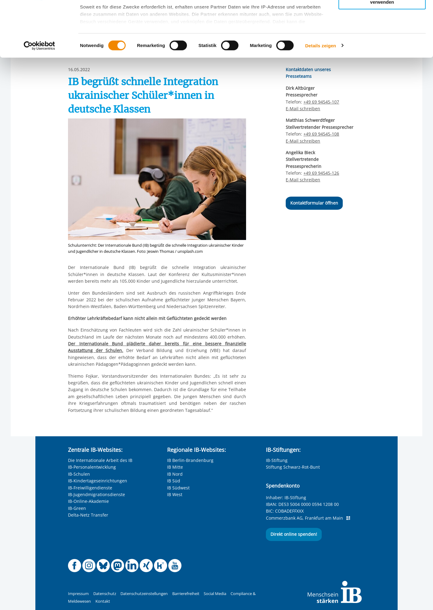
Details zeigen (320, 97)
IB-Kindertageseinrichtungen (97, 481)
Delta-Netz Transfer (88, 515)
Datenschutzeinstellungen (144, 593)
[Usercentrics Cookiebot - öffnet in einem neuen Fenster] (39, 97)
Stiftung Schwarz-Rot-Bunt (293, 467)
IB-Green (77, 508)
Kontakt (102, 601)
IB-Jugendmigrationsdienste (96, 494)
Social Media (215, 593)
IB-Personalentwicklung (92, 467)
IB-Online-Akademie (88, 501)
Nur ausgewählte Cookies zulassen (382, 32)
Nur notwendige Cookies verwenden (382, 51)
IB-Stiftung (277, 460)
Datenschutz (104, 593)
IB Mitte (175, 467)
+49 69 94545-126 (321, 173)
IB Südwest (178, 488)
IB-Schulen (79, 474)
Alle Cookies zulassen (382, 14)
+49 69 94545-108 (321, 134)
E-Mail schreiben (303, 141)
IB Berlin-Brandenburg (190, 460)
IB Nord (175, 474)
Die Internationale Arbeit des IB (100, 460)
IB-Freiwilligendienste (90, 488)
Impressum (78, 593)
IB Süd (173, 481)
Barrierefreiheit (185, 593)
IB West (174, 494)
